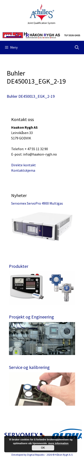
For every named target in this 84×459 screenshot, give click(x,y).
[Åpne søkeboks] (77, 47)
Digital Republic (36, 454)
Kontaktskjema (23, 170)
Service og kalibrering (29, 367)
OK (43, 447)
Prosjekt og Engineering (31, 317)
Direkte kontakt (23, 165)
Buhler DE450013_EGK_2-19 (31, 96)
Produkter (18, 266)
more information (58, 443)
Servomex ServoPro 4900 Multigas (37, 203)
